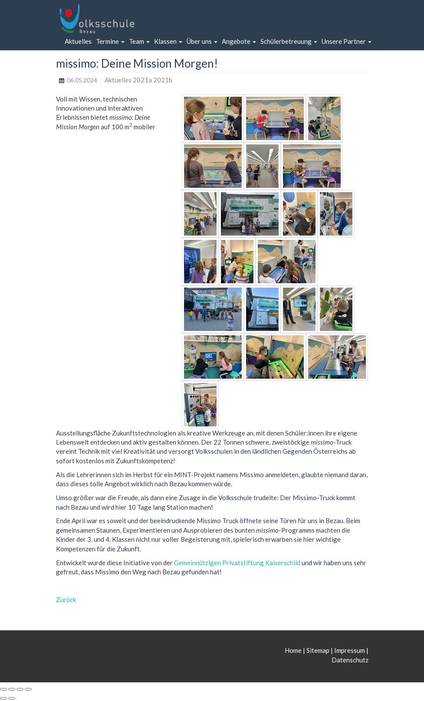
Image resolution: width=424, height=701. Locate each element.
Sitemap (317, 650)
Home (294, 650)
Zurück (66, 599)
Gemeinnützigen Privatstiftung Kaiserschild (237, 563)
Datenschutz (350, 660)
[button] (110, 41)
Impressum (349, 650)
